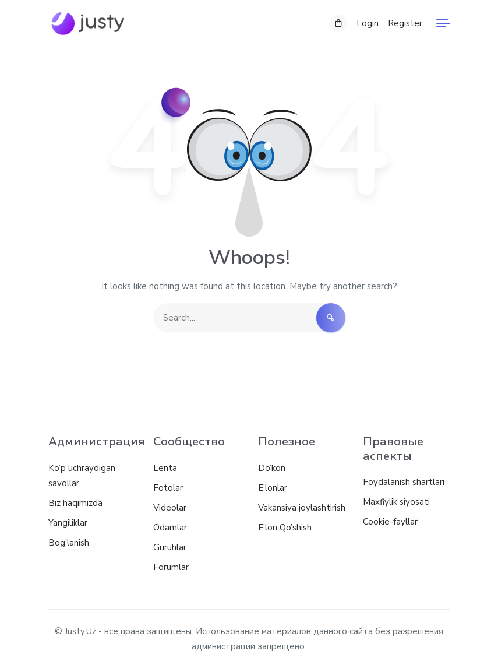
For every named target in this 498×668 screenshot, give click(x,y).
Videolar (169, 508)
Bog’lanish (68, 543)
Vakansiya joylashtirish (301, 508)
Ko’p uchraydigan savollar (81, 475)
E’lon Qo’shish (285, 527)
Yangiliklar (67, 523)
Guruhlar (169, 547)
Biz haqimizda (75, 503)
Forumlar (171, 567)
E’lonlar (272, 488)
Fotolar (168, 488)
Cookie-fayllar (390, 522)
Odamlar (170, 527)
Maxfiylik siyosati (396, 502)
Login (367, 23)
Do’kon (271, 468)
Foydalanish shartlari (403, 482)
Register (405, 23)
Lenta (165, 468)
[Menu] (443, 23)
